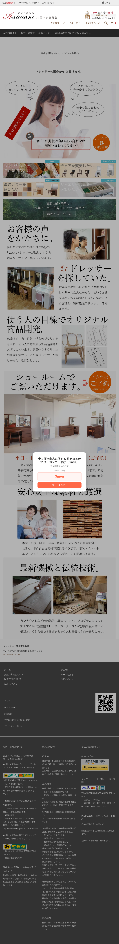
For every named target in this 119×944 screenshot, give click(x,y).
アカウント (109, 2)
